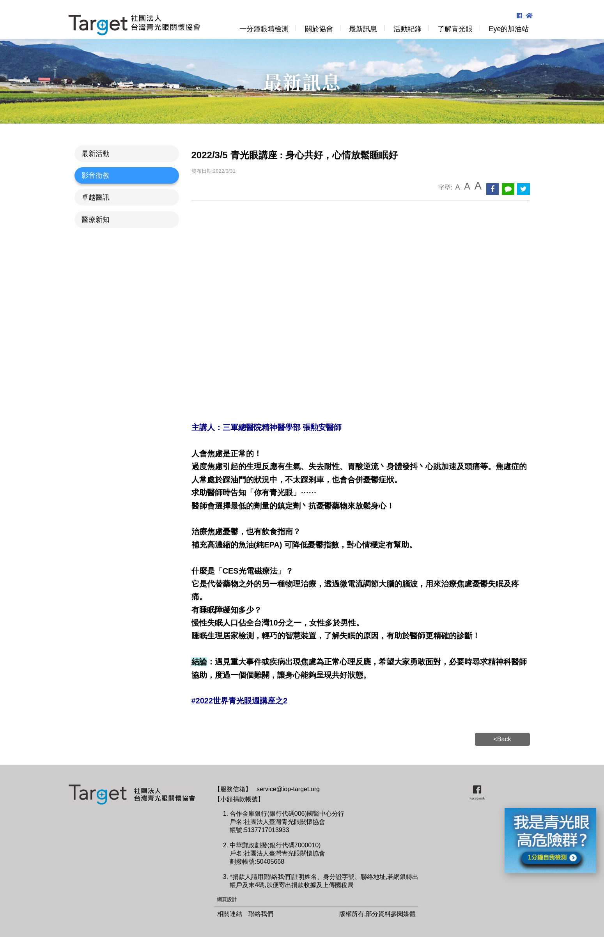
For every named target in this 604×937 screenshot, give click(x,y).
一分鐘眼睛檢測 (264, 29)
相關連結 (229, 913)
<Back (502, 739)
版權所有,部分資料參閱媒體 (377, 913)
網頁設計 (227, 899)
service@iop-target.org (288, 789)
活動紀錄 (407, 29)
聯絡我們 (260, 913)
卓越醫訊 (95, 197)
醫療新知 (95, 219)
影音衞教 (95, 175)
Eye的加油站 (509, 29)
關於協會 (319, 29)
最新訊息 (363, 29)
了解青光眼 (455, 29)
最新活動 (95, 154)
